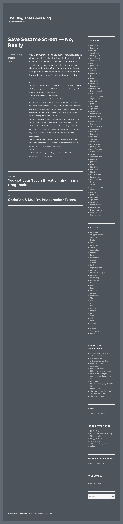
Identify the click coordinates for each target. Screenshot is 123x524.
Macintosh (94, 291)
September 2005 (96, 187)
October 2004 (95, 215)
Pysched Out (95, 389)
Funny (92, 255)
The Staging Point (97, 396)
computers (94, 245)
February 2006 (95, 175)
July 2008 (93, 101)
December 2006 (96, 149)
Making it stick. (96, 436)
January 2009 (95, 89)
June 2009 (94, 78)
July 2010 (93, 63)
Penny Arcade (95, 483)
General (11, 61)
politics (93, 308)
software (93, 326)
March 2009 (95, 83)
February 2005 (95, 205)
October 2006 (95, 154)
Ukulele (93, 328)
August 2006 (95, 159)
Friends (93, 253)
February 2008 (95, 114)
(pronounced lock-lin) (99, 353)
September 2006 (96, 157)
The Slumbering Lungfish (100, 444)
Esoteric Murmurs (97, 464)
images (93, 270)
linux (92, 285)
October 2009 (95, 71)
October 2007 (95, 124)
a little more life (96, 358)
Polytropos (94, 381)
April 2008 (94, 109)
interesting (94, 278)
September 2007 (96, 126)
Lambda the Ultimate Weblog (101, 434)
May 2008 (94, 106)
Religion (93, 313)
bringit (92, 242)
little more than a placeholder (101, 371)
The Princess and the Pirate (100, 391)
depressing (94, 250)
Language (94, 283)
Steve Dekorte (95, 441)
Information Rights (97, 273)
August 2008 (95, 99)
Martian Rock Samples (98, 374)
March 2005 (94, 202)
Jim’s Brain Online (97, 369)
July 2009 (93, 76)
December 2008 (96, 91)
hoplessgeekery (96, 268)
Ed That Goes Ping (15, 55)
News (92, 301)
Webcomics (94, 331)
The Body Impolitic (97, 414)
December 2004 (96, 210)
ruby (92, 316)
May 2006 (94, 167)
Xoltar (92, 446)
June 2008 (94, 104)
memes (93, 293)
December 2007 (96, 119)
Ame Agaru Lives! (97, 364)
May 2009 (94, 81)
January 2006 (95, 177)
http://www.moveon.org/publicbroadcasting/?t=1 (46, 99)
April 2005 (94, 200)
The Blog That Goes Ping (29, 18)
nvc (91, 303)
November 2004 (96, 212)
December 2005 (96, 180)
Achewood (94, 481)
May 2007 (94, 137)
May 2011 (93, 51)
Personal (93, 306)
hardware (94, 265)
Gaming (93, 260)
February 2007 (95, 144)
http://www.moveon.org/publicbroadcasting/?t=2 (46, 146)
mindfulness (95, 296)
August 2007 (95, 129)
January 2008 (95, 116)
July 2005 (93, 192)
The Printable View (97, 394)
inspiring (93, 275)
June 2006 (94, 164)
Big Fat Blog (94, 431)
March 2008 (94, 111)
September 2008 (96, 96)
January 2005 (95, 207)
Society (93, 323)
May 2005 (94, 197)
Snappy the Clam (96, 439)
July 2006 (93, 162)
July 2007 (93, 132)
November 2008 (96, 94)
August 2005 (95, 190)
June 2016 (94, 48)
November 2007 (96, 121)
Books (92, 240)
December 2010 (96, 58)
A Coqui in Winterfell (98, 356)
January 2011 (95, 56)
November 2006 (96, 152)
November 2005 (96, 182)
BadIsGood (94, 232)
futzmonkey (94, 258)
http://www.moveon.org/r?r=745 (40, 156)
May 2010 (93, 68)
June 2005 (94, 195)
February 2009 (95, 86)
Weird (92, 334)
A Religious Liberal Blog (99, 361)
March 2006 (95, 172)
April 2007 (94, 139)
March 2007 (94, 142)
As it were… (94, 366)
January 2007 (95, 147)
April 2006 (94, 169)
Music (92, 298)
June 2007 (94, 134)
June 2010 (94, 66)
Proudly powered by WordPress (41, 513)
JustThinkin (94, 280)
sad (91, 318)
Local (92, 288)
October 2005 (95, 185)
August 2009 (95, 73)
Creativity (93, 248)
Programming (95, 311)
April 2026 (94, 46)
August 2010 (95, 61)
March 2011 (94, 53)
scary (92, 321)
